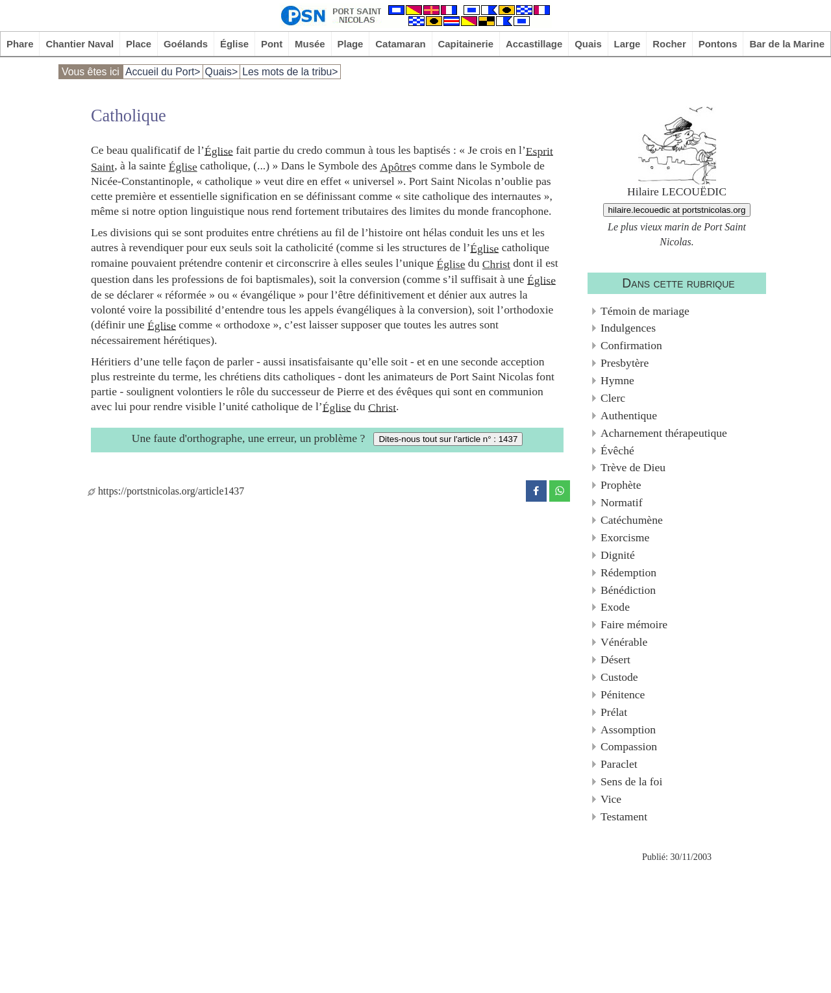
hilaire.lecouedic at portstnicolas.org (677, 210)
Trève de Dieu (633, 467)
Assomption (628, 729)
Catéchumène (632, 519)
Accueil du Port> (163, 71)
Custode (619, 676)
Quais (588, 43)
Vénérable (624, 641)
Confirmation (631, 345)
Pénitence (623, 694)
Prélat (614, 711)
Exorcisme (625, 537)
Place (138, 43)
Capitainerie (466, 43)
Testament (624, 816)
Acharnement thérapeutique (664, 432)
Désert (615, 659)
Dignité (618, 554)
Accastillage (534, 43)
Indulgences (628, 327)
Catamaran (400, 43)
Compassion (629, 746)
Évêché (617, 450)
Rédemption (628, 572)
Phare (20, 43)
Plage (351, 43)
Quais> (221, 71)
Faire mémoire (634, 624)
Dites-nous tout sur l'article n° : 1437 (447, 439)
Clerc (613, 397)
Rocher (669, 43)
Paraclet (619, 763)
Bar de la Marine (787, 43)
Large (627, 43)
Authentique (629, 415)
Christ (496, 264)
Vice (611, 798)
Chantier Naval (79, 43)
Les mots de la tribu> (290, 71)
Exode (615, 606)
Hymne (617, 380)
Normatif (622, 502)
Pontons (718, 43)
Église (234, 43)
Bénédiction (628, 589)
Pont (271, 43)
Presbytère (625, 362)
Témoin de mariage (645, 310)
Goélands (186, 43)
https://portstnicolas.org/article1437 (166, 490)
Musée (310, 43)
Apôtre (396, 166)
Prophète (621, 484)
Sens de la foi (631, 781)
